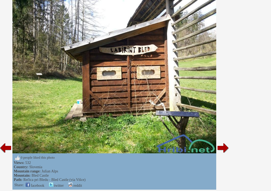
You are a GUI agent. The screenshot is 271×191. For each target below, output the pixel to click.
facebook (35, 186)
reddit (75, 186)
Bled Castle (40, 175)
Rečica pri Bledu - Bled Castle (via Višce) (54, 180)
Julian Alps (50, 171)
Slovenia (35, 167)
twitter (56, 186)
